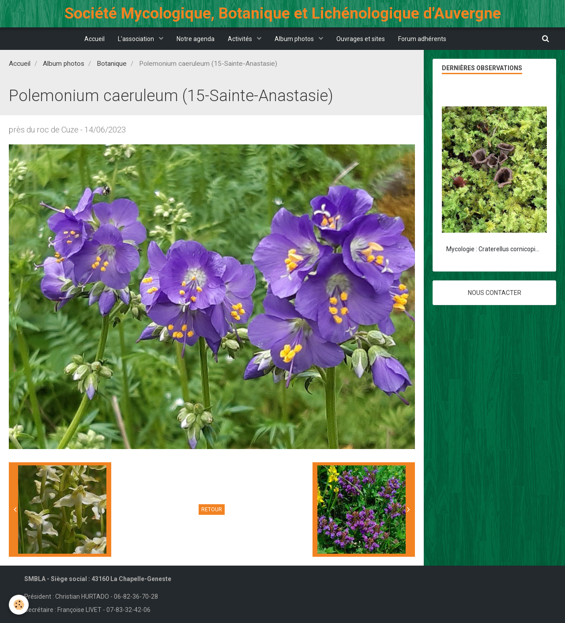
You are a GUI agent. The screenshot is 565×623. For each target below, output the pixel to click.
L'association (136, 38)
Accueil (94, 38)
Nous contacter (494, 292)
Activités (240, 38)
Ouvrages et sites (360, 38)
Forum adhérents (422, 38)
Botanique (112, 64)
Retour (211, 509)
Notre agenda (196, 38)
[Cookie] (19, 605)
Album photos (295, 38)
